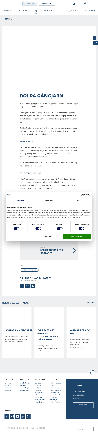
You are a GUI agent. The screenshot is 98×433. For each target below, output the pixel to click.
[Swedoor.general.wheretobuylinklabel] (85, 4)
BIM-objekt (38, 385)
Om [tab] (77, 200)
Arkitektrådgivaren (25, 383)
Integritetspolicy (55, 392)
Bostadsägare (36, 4)
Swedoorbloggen (25, 388)
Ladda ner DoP (40, 383)
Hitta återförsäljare (56, 390)
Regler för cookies (56, 395)
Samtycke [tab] (20, 200)
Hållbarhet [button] (48, 10)
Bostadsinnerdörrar (16, 330)
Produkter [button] (7, 10)
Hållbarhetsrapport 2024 (56, 384)
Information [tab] (49, 200)
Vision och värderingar (53, 398)
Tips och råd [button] (35, 11)
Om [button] (61, 10)
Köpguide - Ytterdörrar (38, 391)
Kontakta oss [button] (72, 10)
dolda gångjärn (29, 270)
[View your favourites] (79, 4)
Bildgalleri (23, 385)
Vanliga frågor (39, 388)
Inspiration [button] (22, 10)
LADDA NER (83, 405)
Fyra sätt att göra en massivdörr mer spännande (47, 335)
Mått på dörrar (39, 402)
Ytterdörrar (7, 390)
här (46, 156)
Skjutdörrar (7, 388)
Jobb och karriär (55, 402)
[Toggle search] (74, 4)
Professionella (53, 4)
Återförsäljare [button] (89, 10)
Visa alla (90, 302)
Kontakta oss (54, 388)
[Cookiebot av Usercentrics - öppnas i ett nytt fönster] (82, 195)
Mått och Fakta (40, 400)
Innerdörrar (7, 383)
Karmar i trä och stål (80, 332)
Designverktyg (24, 390)
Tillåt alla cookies (77, 236)
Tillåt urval (48, 236)
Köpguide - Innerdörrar (38, 396)
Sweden (78, 429)
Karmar (6, 385)
